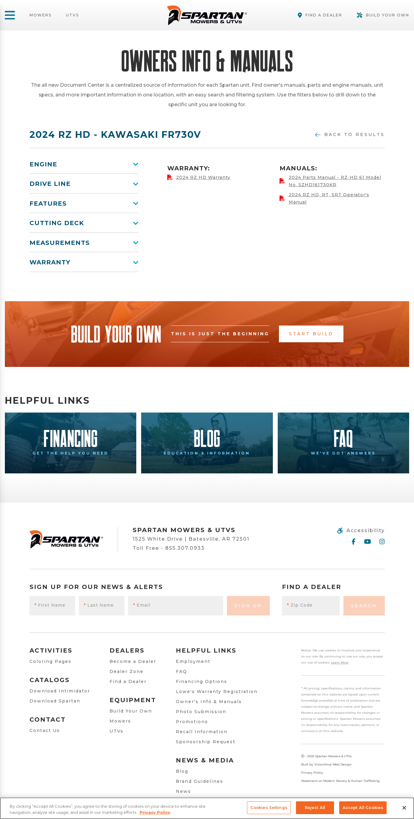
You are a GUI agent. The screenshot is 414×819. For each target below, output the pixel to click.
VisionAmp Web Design (333, 764)
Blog (182, 771)
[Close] (404, 807)
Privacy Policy (312, 773)
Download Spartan (55, 701)
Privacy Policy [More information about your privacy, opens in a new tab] (155, 812)
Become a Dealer (133, 661)
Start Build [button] (311, 333)
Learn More (339, 662)
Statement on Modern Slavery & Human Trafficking (340, 781)
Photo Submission (201, 711)
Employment (193, 661)
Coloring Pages (50, 661)
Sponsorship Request (205, 741)
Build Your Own (131, 711)
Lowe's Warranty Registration (217, 691)
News (183, 791)
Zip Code (300, 605)
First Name (49, 605)
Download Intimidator (60, 691)
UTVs (72, 15)
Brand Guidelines (199, 781)
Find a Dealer (128, 681)
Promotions (192, 721)
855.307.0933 (185, 548)
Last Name (99, 605)
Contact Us (45, 730)
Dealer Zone (127, 671)
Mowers (40, 15)
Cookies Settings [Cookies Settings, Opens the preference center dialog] (268, 807)
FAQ (181, 671)
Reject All (315, 807)
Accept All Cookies (363, 807)
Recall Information (202, 731)
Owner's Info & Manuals (209, 701)
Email (141, 605)
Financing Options (201, 681)
